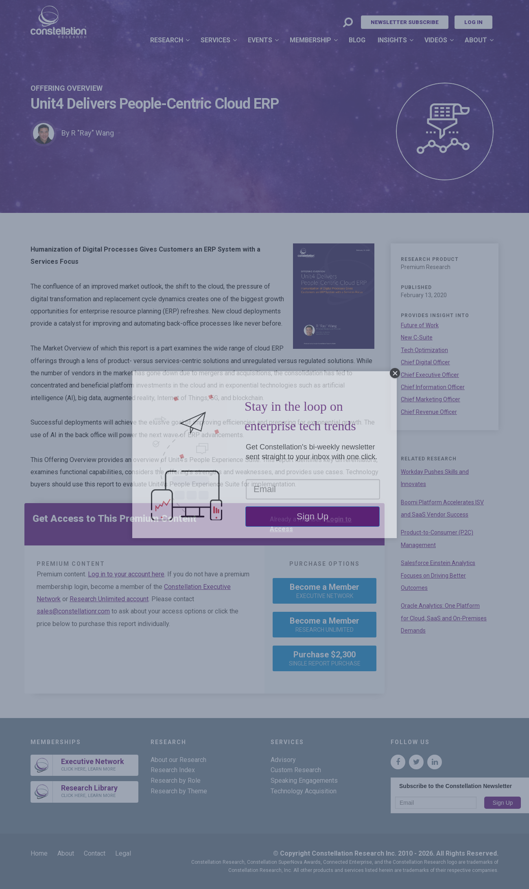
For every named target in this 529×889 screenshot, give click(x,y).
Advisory (283, 760)
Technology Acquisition (304, 791)
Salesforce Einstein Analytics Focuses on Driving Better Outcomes (438, 575)
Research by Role (176, 780)
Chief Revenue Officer (429, 412)
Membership (310, 40)
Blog (357, 40)
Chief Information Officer (433, 387)
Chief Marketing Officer (430, 399)
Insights (392, 40)
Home (39, 853)
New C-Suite (417, 337)
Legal (123, 853)
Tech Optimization (424, 350)
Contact (94, 853)
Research (166, 40)
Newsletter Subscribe (405, 22)
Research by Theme (179, 791)
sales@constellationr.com (73, 611)
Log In (473, 22)
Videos (435, 40)
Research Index (173, 770)
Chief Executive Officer (430, 375)
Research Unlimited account (109, 599)
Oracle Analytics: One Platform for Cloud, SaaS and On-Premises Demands (444, 618)
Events (260, 40)
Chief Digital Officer (425, 362)
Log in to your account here (126, 574)
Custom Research (296, 770)
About (476, 40)
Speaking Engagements (304, 780)
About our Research (178, 760)
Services (215, 40)
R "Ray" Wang (92, 133)
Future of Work (420, 325)
